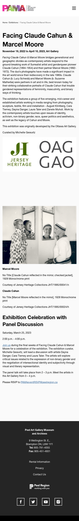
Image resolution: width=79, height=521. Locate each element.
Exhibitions (13, 22)
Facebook (20, 502)
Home (5, 22)
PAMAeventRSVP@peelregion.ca (39, 382)
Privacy (39, 468)
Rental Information (39, 461)
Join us (7, 345)
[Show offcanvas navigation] (73, 8)
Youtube (46, 502)
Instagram (58, 502)
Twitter (33, 502)
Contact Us (39, 474)
